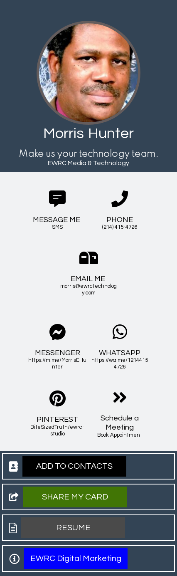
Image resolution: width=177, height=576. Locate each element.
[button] (74, 466)
